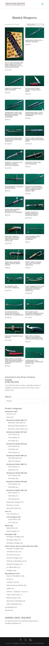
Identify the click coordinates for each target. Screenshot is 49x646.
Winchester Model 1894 (15, 482)
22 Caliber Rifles (11, 567)
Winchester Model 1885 (15, 456)
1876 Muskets (12, 452)
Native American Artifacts (14, 585)
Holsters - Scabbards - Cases (16, 592)
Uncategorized (10, 607)
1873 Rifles (11, 441)
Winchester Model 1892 (15, 473)
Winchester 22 (11, 505)
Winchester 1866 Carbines (16, 429)
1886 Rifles (11, 470)
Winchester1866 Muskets (16, 426)
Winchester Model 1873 (15, 432)
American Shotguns (12, 558)
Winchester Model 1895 (15, 490)
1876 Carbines (12, 446)
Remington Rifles (12, 540)
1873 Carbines (12, 434)
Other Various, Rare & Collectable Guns (19, 546)
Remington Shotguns (13, 543)
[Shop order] (35, 24)
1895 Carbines (12, 493)
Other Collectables (12, 604)
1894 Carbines (12, 484)
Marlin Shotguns (11, 531)
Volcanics (9, 414)
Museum (8, 610)
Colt (6, 511)
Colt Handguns (11, 517)
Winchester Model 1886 (15, 464)
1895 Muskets (12, 499)
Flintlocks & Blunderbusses (15, 561)
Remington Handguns (13, 537)
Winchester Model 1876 (15, 444)
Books (8, 579)
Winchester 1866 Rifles (15, 423)
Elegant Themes (20, 643)
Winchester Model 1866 (15, 420)
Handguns (9, 570)
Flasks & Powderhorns (13, 576)
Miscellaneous (10, 573)
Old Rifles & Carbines (13, 548)
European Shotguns (12, 564)
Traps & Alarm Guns (13, 595)
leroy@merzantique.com (13, 623)
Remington (9, 534)
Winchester (9, 412)
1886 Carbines (12, 467)
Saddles (9, 588)
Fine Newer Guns (12, 555)
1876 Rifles (11, 449)
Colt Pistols (11, 522)
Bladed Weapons (12, 598)
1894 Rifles (11, 487)
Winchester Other (12, 508)
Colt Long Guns (11, 514)
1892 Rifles (11, 478)
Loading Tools (11, 582)
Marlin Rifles (10, 528)
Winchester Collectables (14, 601)
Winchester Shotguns (13, 502)
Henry (8, 417)
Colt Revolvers (13, 519)
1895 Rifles (11, 496)
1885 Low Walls (13, 461)
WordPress (40, 643)
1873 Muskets (12, 437)
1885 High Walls (13, 458)
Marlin (7, 526)
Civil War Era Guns (12, 552)
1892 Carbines (12, 475)
